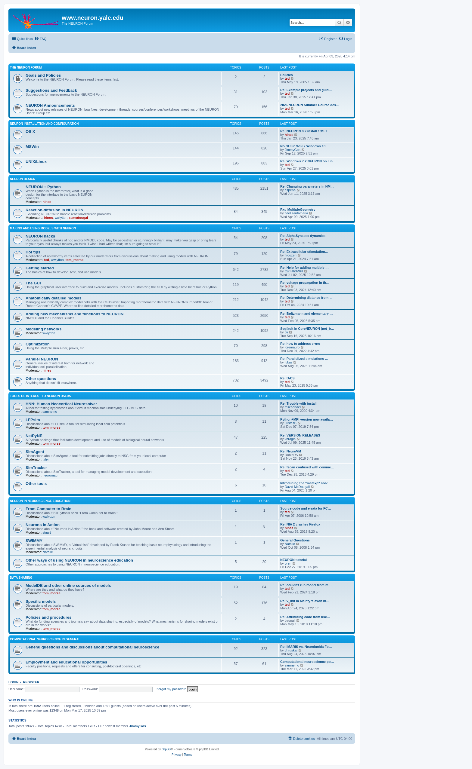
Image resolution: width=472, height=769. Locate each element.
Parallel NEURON (42, 359)
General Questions (295, 540)
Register (31, 682)
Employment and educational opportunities (66, 662)
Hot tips (33, 252)
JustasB (291, 423)
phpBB (166, 749)
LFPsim (33, 420)
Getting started (40, 268)
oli (286, 332)
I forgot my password (171, 689)
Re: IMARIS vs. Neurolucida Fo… (306, 646)
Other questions (41, 378)
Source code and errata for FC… (305, 508)
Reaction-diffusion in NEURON (54, 210)
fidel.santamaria (296, 213)
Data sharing (21, 577)
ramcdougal (78, 217)
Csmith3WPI (294, 271)
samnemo (49, 411)
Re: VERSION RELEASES (300, 435)
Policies (286, 75)
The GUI (33, 283)
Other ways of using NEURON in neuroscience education (79, 560)
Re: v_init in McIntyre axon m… (304, 601)
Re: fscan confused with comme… (307, 467)
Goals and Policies (43, 75)
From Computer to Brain (48, 509)
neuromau (49, 475)
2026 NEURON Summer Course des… (309, 105)
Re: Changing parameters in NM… (307, 186)
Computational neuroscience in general (45, 639)
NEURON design (22, 179)
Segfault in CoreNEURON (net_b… (307, 328)
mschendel (293, 407)
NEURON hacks (40, 236)
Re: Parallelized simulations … (304, 358)
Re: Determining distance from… (306, 297)
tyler (45, 459)
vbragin (290, 439)
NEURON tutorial (293, 560)
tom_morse (74, 260)
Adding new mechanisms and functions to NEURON (74, 314)
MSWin (32, 146)
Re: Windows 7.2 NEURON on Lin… (308, 161)
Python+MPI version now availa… (306, 419)
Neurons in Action (43, 524)
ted (287, 78)
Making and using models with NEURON (43, 228)
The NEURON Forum (26, 67)
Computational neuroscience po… (307, 661)
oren (288, 563)
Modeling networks (43, 329)
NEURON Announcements (50, 105)
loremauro (292, 347)
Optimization (38, 344)
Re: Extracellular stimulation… (304, 251)
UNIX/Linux (36, 161)
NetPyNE (34, 436)
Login (13, 682)
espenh (290, 190)
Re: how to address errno (300, 343)
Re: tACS (287, 378)
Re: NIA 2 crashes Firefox (300, 524)
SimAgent (35, 451)
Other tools (36, 483)
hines (289, 134)
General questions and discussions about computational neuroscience (92, 647)
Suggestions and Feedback (51, 90)
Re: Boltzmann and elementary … (306, 313)
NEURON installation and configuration (44, 123)
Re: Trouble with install (298, 403)
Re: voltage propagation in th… (304, 282)
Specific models (41, 601)
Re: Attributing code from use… (305, 617)
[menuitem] (40, 38)
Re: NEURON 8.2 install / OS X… (305, 131)
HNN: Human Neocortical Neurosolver (61, 404)
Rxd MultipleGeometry (297, 209)
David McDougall (297, 487)
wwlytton (61, 217)
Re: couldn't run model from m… (306, 585)
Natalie (47, 552)
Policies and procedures (48, 617)
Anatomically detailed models (53, 298)
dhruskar (291, 650)
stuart (46, 532)
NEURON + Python (43, 187)
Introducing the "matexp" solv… (305, 483)
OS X (30, 131)
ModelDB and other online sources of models (68, 585)
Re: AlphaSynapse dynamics (302, 235)
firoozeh (291, 255)
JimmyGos (292, 150)
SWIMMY (34, 540)
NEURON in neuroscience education (40, 501)
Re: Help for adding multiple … (304, 267)
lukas (289, 362)
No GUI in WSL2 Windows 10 (302, 146)
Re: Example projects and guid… (306, 90)
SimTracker (36, 467)
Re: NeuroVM (290, 451)
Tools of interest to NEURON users (40, 396)
